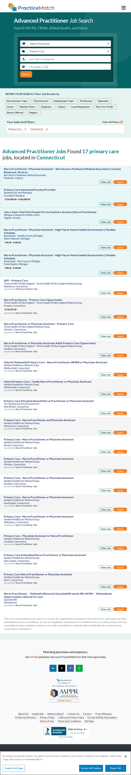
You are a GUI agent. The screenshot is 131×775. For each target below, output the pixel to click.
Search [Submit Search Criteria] (26, 74)
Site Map (89, 721)
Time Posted (40, 100)
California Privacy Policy (71, 717)
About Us (23, 713)
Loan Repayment (80, 106)
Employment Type (64, 100)
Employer (46, 106)
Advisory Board (55, 713)
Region (33, 112)
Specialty (103, 100)
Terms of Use (47, 721)
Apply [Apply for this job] (120, 182)
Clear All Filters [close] (112, 122)
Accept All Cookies (91, 769)
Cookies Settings (14, 769)
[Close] (125, 758)
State (10, 106)
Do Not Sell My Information (102, 717)
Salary (61, 106)
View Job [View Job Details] (106, 182)
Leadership (38, 713)
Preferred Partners (25, 717)
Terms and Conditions (69, 721)
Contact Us (73, 713)
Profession (86, 100)
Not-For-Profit (104, 106)
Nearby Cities (27, 106)
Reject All (115, 769)
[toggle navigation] (124, 7)
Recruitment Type (17, 100)
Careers (87, 713)
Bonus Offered (15, 112)
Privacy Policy (47, 717)
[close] (17, 129)
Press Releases (103, 713)
